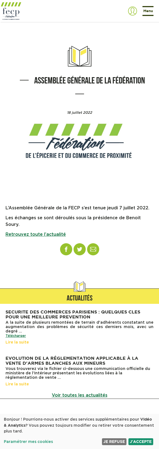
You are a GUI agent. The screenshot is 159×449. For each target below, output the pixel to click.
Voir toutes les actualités (79, 395)
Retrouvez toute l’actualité (36, 234)
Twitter (79, 249)
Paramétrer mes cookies (28, 442)
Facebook (66, 249)
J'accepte (141, 441)
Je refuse (114, 441)
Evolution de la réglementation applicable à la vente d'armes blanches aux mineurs (72, 361)
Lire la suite (17, 342)
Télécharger (16, 335)
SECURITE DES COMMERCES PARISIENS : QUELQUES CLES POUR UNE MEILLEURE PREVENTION (73, 314)
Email (93, 249)
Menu (148, 11)
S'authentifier (132, 11)
